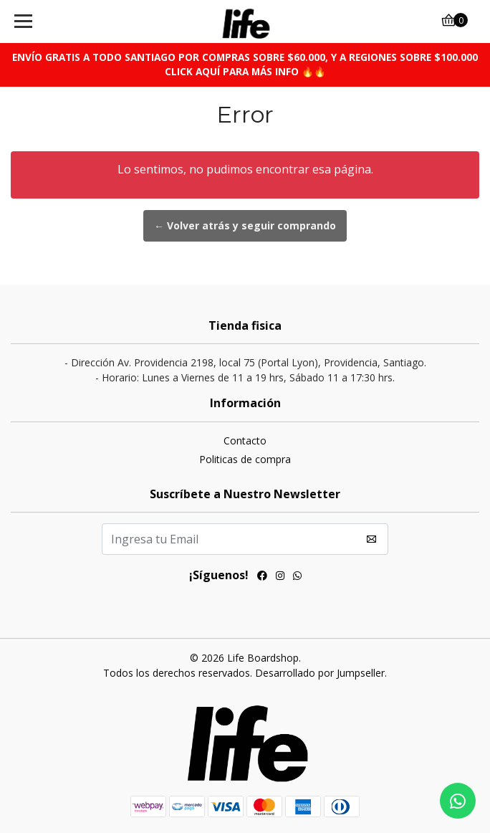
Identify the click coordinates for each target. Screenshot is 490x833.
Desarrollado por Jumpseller (320, 673)
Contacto (245, 440)
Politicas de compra (245, 459)
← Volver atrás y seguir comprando (245, 225)
